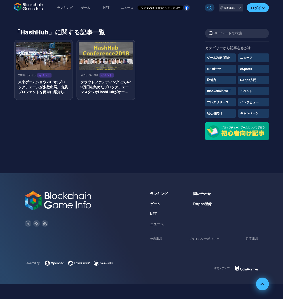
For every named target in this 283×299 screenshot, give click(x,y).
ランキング (65, 7)
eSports (246, 69)
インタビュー (249, 102)
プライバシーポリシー (204, 238)
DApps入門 (248, 80)
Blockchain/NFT (219, 91)
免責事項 (156, 238)
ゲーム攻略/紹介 (218, 57)
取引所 (211, 80)
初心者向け (214, 113)
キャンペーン (249, 113)
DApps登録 (202, 204)
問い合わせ (202, 193)
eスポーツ (214, 69)
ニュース (246, 57)
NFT (106, 7)
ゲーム (85, 7)
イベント (246, 91)
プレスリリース (218, 102)
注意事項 (252, 238)
